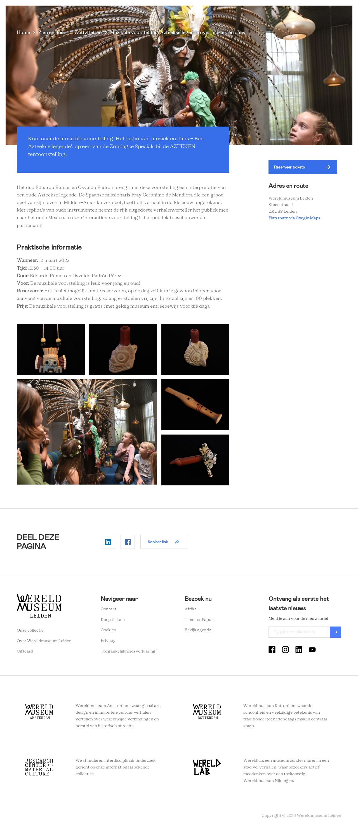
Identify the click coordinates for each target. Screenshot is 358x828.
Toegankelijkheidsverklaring (128, 651)
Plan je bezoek (204, 14)
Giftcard (25, 651)
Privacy (108, 641)
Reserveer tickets (289, 167)
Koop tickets (113, 620)
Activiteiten (88, 32)
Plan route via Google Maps (295, 218)
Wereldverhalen (242, 14)
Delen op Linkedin (108, 542)
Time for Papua (199, 620)
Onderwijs (276, 14)
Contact (108, 609)
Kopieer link (158, 541)
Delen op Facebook (128, 542)
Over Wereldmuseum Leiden (44, 641)
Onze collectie (30, 630)
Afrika (191, 609)
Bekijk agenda (198, 630)
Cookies (108, 630)
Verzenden (335, 632)
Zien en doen (169, 14)
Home (23, 32)
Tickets (302, 14)
